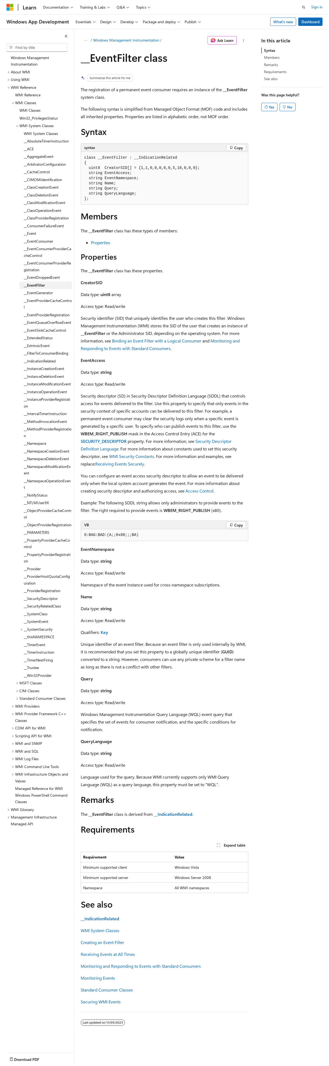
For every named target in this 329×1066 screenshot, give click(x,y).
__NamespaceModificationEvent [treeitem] (47, 470)
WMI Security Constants (131, 456)
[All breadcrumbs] (85, 40)
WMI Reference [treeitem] (27, 94)
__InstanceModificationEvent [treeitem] (47, 383)
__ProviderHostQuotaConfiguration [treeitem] (47, 580)
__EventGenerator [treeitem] (38, 292)
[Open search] (303, 7)
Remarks (271, 64)
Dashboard (310, 21)
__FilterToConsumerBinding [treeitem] (46, 353)
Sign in (317, 6)
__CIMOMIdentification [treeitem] (43, 179)
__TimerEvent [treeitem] (34, 644)
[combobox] (36, 47)
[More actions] (243, 40)
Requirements (275, 71)
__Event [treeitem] (30, 233)
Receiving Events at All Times (108, 954)
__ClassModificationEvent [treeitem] (44, 202)
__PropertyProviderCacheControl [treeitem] (47, 543)
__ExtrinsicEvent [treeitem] (37, 345)
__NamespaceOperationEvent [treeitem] (47, 484)
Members (272, 57)
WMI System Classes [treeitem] (41, 133)
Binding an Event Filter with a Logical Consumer (156, 341)
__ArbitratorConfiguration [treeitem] (45, 164)
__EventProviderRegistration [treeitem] (47, 314)
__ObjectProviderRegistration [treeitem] (48, 524)
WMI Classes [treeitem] (29, 110)
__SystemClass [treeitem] (36, 613)
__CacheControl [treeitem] (37, 171)
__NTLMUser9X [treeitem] (36, 502)
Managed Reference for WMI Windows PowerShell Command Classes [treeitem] (41, 795)
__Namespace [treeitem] (35, 443)
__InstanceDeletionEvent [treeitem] (44, 376)
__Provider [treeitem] (32, 568)
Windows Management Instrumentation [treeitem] (30, 61)
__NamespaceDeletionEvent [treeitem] (46, 458)
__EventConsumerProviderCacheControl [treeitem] (47, 252)
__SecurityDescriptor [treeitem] (41, 598)
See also (270, 78)
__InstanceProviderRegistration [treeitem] (47, 403)
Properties (100, 242)
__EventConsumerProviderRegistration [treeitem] (47, 266)
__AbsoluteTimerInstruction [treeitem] (46, 141)
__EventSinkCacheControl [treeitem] (45, 330)
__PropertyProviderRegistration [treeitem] (47, 558)
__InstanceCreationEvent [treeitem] (44, 368)
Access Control (199, 491)
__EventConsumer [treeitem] (38, 241)
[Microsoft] (9, 7)
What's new (283, 21)
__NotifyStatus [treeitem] (36, 495)
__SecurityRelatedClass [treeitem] (42, 606)
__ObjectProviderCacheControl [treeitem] (48, 514)
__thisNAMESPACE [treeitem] (39, 636)
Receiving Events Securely (119, 464)
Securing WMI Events (101, 1001)
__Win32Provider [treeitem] (38, 675)
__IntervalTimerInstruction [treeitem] (45, 413)
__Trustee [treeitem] (31, 667)
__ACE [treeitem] (29, 148)
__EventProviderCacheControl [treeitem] (48, 304)
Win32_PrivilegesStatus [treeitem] (38, 118)
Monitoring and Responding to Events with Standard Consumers (141, 966)
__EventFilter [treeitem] (34, 285)
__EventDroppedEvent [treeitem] (42, 277)
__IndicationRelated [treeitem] (40, 361)
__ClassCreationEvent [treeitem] (41, 187)
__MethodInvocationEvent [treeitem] (45, 421)
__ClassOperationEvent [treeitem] (42, 210)
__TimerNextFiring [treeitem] (38, 660)
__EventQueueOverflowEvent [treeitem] (47, 322)
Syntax (269, 50)
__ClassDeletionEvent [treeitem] (41, 195)
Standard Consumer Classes (107, 990)
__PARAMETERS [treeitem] (36, 532)
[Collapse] (66, 36)
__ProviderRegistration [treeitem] (42, 590)
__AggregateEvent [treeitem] (38, 156)
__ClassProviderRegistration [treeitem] (46, 217)
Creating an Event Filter (102, 942)
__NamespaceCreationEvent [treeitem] (46, 451)
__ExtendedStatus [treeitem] (38, 337)
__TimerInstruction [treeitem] (39, 652)
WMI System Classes (100, 930)
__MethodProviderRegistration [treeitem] (48, 432)
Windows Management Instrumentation (126, 40)
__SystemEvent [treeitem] (36, 621)
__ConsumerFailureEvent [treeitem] (44, 225)
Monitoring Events (98, 978)
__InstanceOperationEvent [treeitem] (45, 391)
